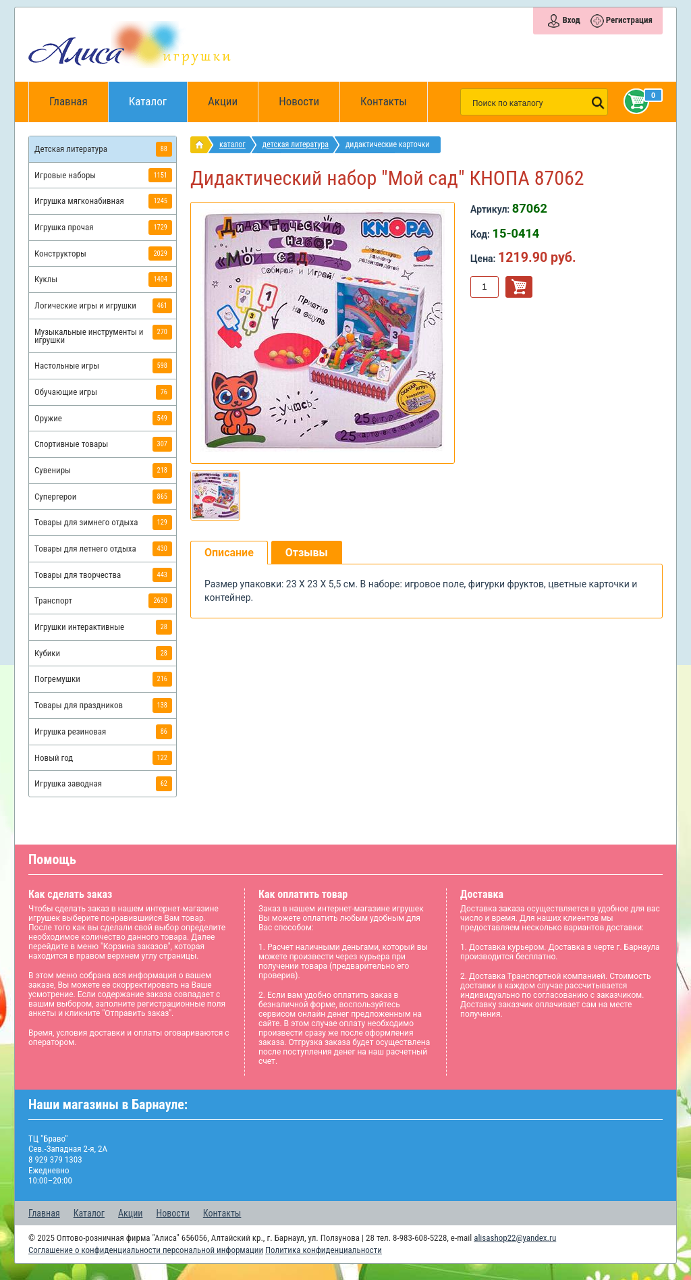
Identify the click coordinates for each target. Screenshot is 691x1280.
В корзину (518, 287)
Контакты (383, 101)
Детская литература (295, 144)
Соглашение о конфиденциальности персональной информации (145, 1250)
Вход (571, 20)
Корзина (634, 101)
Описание (229, 552)
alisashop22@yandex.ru (515, 1238)
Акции (223, 101)
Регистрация (629, 20)
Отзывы (306, 552)
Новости (299, 101)
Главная (72, 102)
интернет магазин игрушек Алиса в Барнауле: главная (202, 144)
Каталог (158, 95)
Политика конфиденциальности (323, 1250)
